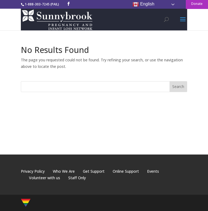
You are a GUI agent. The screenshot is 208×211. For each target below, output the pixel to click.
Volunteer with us (44, 177)
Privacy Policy (33, 171)
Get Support (94, 171)
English (143, 4)
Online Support (126, 171)
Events (153, 171)
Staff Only (77, 177)
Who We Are (64, 171)
